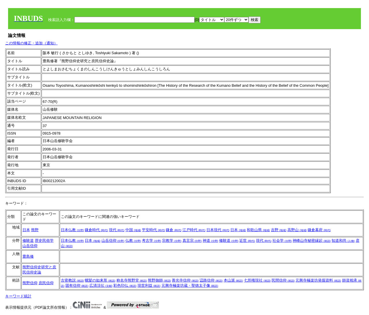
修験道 (28, 240)
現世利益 (149, 285)
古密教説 (72, 280)
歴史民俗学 (44, 240)
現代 (117, 230)
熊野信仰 (29, 283)
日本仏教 (72, 230)
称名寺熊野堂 (131, 280)
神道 (210, 240)
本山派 (233, 280)
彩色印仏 (124, 285)
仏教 (133, 240)
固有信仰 (77, 285)
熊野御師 (159, 280)
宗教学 (171, 240)
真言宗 (192, 240)
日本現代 (217, 230)
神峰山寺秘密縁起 (312, 240)
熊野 (35, 230)
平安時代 (153, 230)
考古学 (151, 240)
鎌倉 (173, 230)
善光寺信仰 (185, 280)
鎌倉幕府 (319, 230)
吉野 (279, 230)
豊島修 (28, 256)
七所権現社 (257, 280)
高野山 (297, 230)
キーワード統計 (18, 296)
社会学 (282, 240)
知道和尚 (343, 240)
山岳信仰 (29, 246)
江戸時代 (194, 230)
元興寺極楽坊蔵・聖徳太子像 (189, 285)
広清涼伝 (100, 285)
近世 (247, 240)
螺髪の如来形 (100, 280)
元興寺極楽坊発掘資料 (318, 280)
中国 (133, 230)
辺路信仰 (211, 280)
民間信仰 (283, 280)
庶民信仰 (46, 283)
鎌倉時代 (96, 230)
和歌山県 (258, 230)
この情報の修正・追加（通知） (31, 43)
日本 (26, 230)
